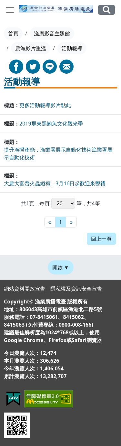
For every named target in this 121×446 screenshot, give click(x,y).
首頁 (13, 33)
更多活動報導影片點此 (45, 105)
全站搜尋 (106, 10)
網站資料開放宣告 (24, 288)
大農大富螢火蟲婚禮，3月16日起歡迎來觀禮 (55, 183)
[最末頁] (71, 222)
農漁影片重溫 (30, 48)
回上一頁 (101, 238)
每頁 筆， (62, 203)
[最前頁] (49, 222)
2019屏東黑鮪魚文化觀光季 (51, 123)
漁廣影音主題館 (52, 33)
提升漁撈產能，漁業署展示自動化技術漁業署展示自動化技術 (58, 153)
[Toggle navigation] (10, 10)
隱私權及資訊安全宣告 (76, 288)
